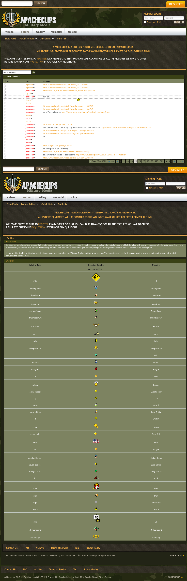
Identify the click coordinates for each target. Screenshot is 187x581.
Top (77, 547)
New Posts (10, 38)
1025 (167, 161)
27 (144, 161)
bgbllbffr (29, 84)
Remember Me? (152, 22)
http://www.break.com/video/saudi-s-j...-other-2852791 (86, 112)
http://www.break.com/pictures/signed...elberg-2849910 (68, 130)
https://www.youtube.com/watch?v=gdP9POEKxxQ (66, 151)
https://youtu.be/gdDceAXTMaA (57, 124)
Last (181, 161)
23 (127, 161)
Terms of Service (59, 547)
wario (28, 115)
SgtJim (28, 93)
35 (148, 161)
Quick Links (46, 38)
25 (135, 161)
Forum (25, 31)
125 (156, 161)
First (111, 161)
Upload (72, 31)
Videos (9, 31)
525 (161, 161)
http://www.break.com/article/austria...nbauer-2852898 (68, 106)
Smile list (61, 38)
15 (123, 161)
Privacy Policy (93, 547)
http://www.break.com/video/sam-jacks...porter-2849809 (69, 133)
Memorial (56, 31)
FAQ (27, 547)
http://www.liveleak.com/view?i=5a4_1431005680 (65, 84)
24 (131, 161)
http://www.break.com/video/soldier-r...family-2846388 (68, 157)
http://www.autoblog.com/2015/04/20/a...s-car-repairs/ (101, 154)
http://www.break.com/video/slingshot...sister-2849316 (126, 127)
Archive (40, 547)
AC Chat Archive (11, 77)
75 (152, 161)
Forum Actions (27, 38)
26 (139, 161)
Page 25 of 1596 (99, 161)
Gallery (40, 31)
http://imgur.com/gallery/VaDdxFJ (58, 145)
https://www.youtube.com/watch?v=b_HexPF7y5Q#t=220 (69, 90)
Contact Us (12, 547)
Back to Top (176, 555)
